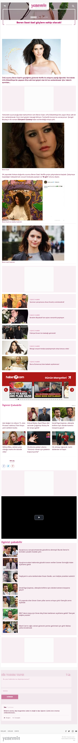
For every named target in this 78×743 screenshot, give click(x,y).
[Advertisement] (39, 279)
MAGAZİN (33, 17)
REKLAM (3, 731)
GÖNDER (10, 697)
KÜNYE (17, 731)
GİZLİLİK (10, 731)
